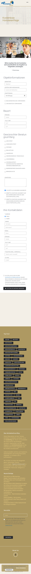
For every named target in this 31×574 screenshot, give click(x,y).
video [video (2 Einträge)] (6, 417)
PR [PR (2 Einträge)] (15, 401)
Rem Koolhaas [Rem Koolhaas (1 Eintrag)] (9, 404)
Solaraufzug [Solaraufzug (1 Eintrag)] (8, 411)
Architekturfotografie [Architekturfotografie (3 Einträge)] (11, 352)
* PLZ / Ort (8, 120)
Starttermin (8, 93)
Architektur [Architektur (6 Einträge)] (21, 349)
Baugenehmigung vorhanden (15, 100)
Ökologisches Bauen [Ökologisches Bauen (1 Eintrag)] (10, 421)
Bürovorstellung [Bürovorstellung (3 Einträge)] (19, 362)
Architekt (9, 141)
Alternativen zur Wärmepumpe (12, 476)
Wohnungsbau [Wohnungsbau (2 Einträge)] (15, 417)
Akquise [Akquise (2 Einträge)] (7, 339)
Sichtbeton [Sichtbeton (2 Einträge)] (22, 408)
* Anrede (7, 214)
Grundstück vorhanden (14, 103)
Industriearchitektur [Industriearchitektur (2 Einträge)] (11, 382)
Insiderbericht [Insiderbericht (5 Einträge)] (22, 388)
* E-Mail (7, 257)
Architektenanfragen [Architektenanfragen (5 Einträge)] (11, 346)
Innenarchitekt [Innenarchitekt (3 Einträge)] (9, 385)
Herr (7, 218)
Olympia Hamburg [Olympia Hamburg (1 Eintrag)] (9, 398)
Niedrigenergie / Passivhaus (15, 156)
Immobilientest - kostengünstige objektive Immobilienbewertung (14, 163)
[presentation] (16, 270)
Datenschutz (8, 525)
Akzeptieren (9, 569)
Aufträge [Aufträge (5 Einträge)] (7, 355)
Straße (7, 114)
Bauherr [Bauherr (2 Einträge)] (15, 359)
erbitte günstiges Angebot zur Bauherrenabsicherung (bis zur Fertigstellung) (16, 194)
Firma (6, 230)
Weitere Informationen (21, 567)
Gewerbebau (10, 159)
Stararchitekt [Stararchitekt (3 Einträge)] (9, 414)
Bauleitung (10, 150)
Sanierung (9, 153)
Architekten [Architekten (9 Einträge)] (8, 342)
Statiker (8, 147)
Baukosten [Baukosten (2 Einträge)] (8, 362)
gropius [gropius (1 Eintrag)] (17, 375)
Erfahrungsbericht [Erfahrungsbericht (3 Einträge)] (10, 369)
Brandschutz (10, 171)
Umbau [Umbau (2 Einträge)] (18, 414)
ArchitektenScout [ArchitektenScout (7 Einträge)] (10, 349)
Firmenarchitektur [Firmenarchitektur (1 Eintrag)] (10, 372)
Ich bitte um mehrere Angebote (16, 190)
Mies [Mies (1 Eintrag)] (15, 391)
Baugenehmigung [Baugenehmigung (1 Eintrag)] (18, 355)
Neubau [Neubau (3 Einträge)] (18, 395)
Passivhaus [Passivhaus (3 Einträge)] (8, 401)
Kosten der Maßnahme (12, 87)
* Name (7, 221)
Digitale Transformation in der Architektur (14, 478)
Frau (7, 216)
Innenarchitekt (11, 144)
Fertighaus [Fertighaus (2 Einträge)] (22, 369)
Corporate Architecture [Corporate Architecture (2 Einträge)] (12, 365)
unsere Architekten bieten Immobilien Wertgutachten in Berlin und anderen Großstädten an (13, 490)
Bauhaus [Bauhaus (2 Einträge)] (7, 359)
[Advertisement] (15, 308)
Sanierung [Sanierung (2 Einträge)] (18, 404)
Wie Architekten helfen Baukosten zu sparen (15, 483)
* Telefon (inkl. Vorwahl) (12, 251)
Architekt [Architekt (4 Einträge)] (15, 339)
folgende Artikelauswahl (18, 464)
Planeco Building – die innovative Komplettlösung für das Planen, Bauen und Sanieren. (15, 499)
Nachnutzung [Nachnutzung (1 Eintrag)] (8, 395)
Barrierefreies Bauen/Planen (15, 168)
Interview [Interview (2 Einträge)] (7, 391)
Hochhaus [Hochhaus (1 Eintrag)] (16, 378)
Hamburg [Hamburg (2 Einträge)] (7, 378)
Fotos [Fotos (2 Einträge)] (20, 372)
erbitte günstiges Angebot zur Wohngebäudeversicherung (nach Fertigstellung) (16, 201)
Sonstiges (8, 177)
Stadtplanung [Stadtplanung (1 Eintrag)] (19, 411)
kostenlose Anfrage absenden (14, 288)
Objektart (8, 81)
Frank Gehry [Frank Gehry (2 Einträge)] (8, 375)
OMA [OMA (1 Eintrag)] (19, 398)
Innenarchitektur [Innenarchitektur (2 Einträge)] (10, 388)
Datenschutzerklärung (12, 277)
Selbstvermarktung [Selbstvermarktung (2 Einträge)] (10, 408)
